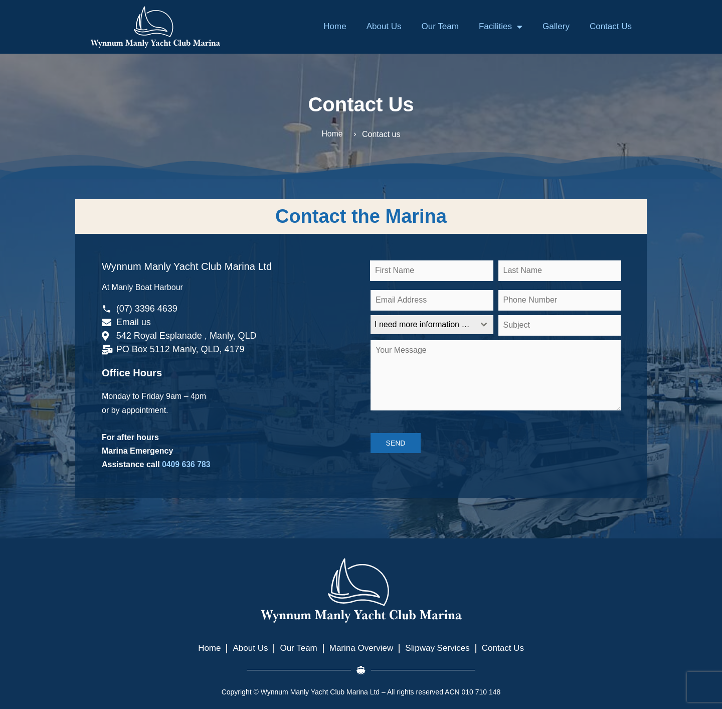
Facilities (500, 27)
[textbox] (422, 324)
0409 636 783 (186, 465)
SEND (396, 443)
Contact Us (611, 26)
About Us (384, 26)
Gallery (556, 26)
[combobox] (432, 324)
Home (334, 26)
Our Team (440, 26)
